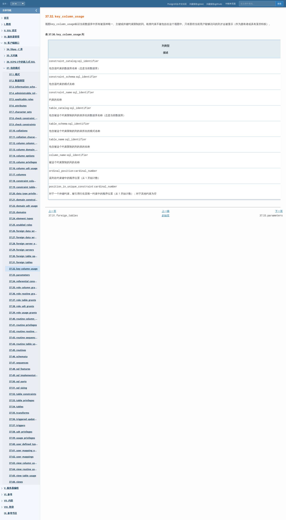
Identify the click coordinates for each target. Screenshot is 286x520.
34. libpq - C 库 (15, 49)
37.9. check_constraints (22, 124)
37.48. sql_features (19, 368)
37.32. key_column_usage (23, 268)
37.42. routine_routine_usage (25, 331)
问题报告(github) (214, 4)
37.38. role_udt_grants (21, 306)
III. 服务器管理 (11, 36)
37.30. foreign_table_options (25, 256)
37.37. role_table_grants (22, 300)
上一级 (169, 207)
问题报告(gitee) (197, 4)
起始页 (169, 211)
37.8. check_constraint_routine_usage (28, 118)
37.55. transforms (19, 412)
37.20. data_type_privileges (24, 193)
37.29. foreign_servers (21, 249)
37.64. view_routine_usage (24, 469)
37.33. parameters (19, 274)
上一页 (59, 207)
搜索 (279, 4)
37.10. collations (18, 130)
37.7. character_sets (20, 111)
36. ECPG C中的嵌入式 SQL (21, 61)
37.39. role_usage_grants (23, 312)
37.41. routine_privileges (23, 325)
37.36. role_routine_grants (24, 293)
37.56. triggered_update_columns (28, 419)
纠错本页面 (231, 3)
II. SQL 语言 (10, 30)
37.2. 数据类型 (16, 80)
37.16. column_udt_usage (23, 168)
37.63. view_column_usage (24, 463)
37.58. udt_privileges (20, 431)
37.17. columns (17, 174)
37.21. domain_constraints (24, 199)
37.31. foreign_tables (20, 262)
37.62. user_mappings (21, 456)
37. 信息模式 (13, 68)
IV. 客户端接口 (11, 42)
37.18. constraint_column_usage (27, 181)
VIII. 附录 (9, 507)
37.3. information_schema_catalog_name (28, 86)
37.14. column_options (21, 155)
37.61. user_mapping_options (25, 450)
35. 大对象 (12, 55)
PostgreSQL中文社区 (177, 4)
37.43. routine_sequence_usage (26, 337)
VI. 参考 (8, 494)
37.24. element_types (21, 218)
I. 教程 (7, 24)
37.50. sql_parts (18, 381)
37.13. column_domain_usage (25, 149)
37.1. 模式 (14, 74)
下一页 (279, 207)
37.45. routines (17, 350)
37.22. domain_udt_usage (23, 205)
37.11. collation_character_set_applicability (28, 137)
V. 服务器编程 (11, 488)
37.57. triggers (17, 425)
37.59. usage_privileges (22, 437)
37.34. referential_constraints (26, 281)
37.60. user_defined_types (23, 444)
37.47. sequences (18, 362)
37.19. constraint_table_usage (26, 187)
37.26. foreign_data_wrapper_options (28, 231)
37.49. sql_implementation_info (27, 375)
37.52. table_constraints (22, 394)
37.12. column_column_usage (25, 143)
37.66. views (16, 481)
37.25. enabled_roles (20, 224)
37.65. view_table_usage (22, 475)
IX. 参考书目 (10, 513)
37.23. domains (17, 212)
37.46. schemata (18, 356)
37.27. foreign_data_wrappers (25, 237)
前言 (6, 17)
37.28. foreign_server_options (25, 243)
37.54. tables (16, 406)
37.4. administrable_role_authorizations (28, 93)
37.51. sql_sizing (18, 387)
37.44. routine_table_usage (24, 344)
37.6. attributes (18, 105)
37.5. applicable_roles (21, 99)
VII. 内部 (8, 500)
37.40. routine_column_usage (25, 318)
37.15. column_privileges (23, 162)
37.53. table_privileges (21, 400)
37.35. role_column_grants (24, 287)
